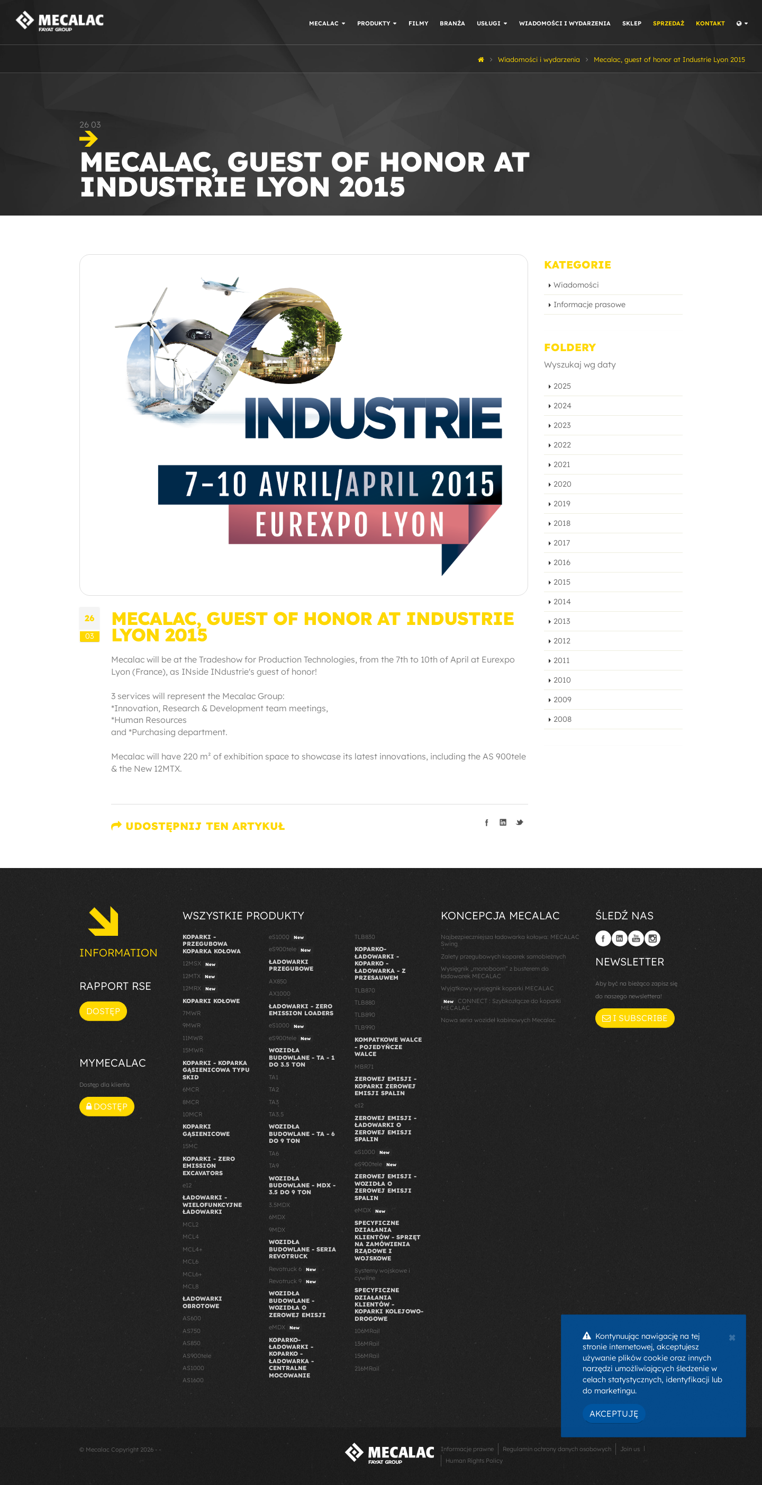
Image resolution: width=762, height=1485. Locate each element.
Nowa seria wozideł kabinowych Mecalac (498, 1020)
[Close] (732, 1336)
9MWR (192, 1025)
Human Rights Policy (474, 1460)
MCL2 (190, 1224)
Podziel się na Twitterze (520, 822)
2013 (562, 621)
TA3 (274, 1102)
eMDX (285, 1327)
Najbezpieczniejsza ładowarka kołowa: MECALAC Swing (510, 940)
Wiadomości (576, 285)
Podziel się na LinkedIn (503, 822)
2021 (562, 464)
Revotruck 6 (294, 1269)
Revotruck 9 (294, 1281)
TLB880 (365, 1002)
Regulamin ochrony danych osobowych (557, 1449)
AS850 (192, 1343)
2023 (562, 425)
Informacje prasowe (589, 304)
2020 (563, 484)
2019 (562, 503)
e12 (187, 1185)
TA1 (273, 1077)
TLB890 (365, 1014)
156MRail (367, 1355)
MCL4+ (193, 1249)
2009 (563, 699)
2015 (562, 582)
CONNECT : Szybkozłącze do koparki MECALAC (501, 1004)
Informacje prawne (467, 1449)
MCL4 (191, 1236)
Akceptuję (614, 1413)
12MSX (200, 964)
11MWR (193, 1038)
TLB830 (365, 937)
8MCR (191, 1102)
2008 (563, 719)
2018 (562, 523)
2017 (562, 543)
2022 (562, 445)
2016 (562, 562)
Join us (630, 1449)
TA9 (274, 1165)
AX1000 (280, 993)
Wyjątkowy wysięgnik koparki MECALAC (497, 988)
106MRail (367, 1331)
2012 (562, 641)
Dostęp (103, 1011)
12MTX (200, 976)
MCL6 (190, 1261)
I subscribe (635, 1018)
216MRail (367, 1368)
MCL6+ (192, 1274)
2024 (563, 405)
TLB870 (365, 990)
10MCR (192, 1114)
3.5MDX (279, 1205)
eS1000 (287, 937)
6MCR (191, 1089)
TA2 (274, 1089)
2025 (562, 386)
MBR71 (364, 1066)
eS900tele (291, 949)
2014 (562, 601)
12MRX (200, 989)
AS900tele (197, 1355)
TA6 (274, 1153)
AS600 (192, 1318)
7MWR (192, 1013)
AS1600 (193, 1380)
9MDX (277, 1229)
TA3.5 (276, 1114)
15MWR (193, 1050)
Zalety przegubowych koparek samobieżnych (503, 956)
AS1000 (193, 1368)
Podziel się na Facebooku (487, 822)
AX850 (278, 981)
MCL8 (190, 1286)
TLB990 (365, 1027)
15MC (190, 1146)
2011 (562, 660)
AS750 (192, 1331)
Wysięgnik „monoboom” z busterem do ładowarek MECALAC (495, 972)
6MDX (277, 1217)
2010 (562, 680)
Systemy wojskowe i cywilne (382, 1274)
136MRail (367, 1343)
